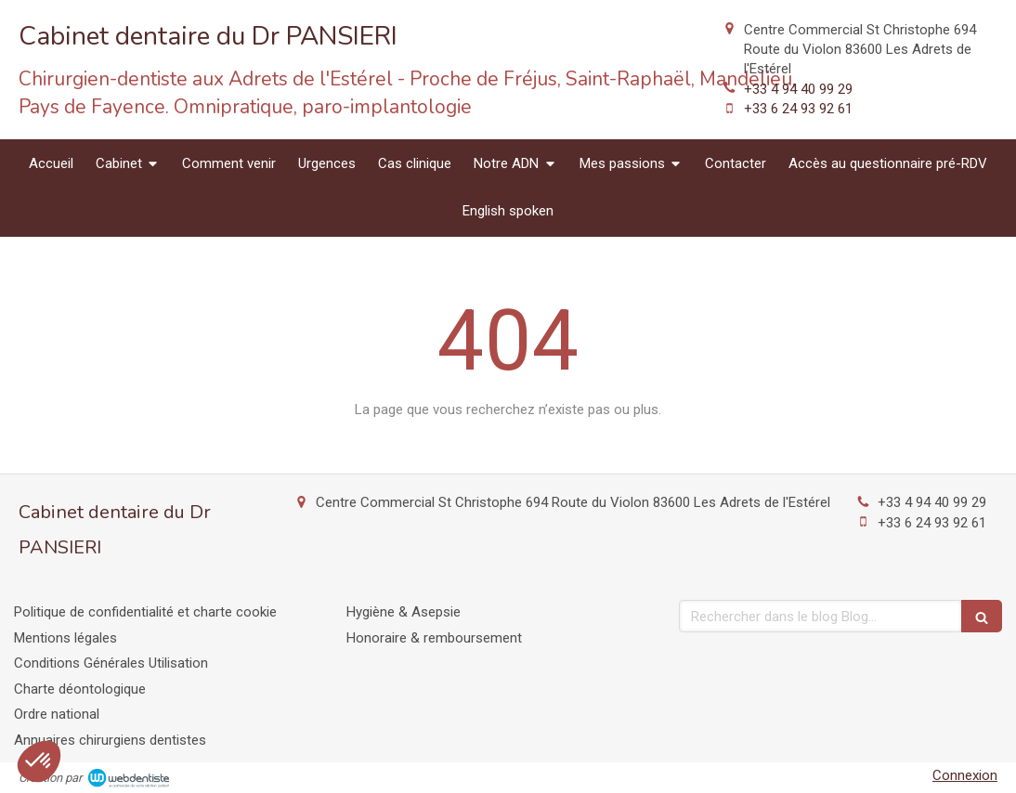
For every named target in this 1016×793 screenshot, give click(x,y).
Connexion (964, 775)
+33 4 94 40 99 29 (798, 89)
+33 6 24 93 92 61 (798, 108)
